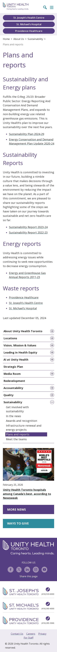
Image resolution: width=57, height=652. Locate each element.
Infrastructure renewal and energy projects (23, 427)
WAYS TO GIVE (18, 523)
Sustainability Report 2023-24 (28, 227)
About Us (18, 39)
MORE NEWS (16, 509)
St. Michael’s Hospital (28, 24)
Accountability (13, 388)
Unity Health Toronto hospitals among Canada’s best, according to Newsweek (28, 474)
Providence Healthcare (28, 31)
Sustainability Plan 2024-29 (26, 134)
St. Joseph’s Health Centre (28, 17)
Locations (10, 338)
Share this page (29, 576)
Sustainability (35, 39)
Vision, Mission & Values (19, 345)
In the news (13, 416)
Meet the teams (16, 439)
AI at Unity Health (15, 359)
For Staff (28, 637)
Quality (8, 395)
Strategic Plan (13, 366)
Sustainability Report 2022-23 (28, 232)
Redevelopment (14, 381)
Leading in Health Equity (20, 352)
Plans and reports (13, 44)
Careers (30, 633)
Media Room (12, 374)
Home (6, 39)
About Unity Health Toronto (22, 331)
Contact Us (17, 633)
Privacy (42, 633)
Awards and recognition (21, 421)
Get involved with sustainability (17, 409)
